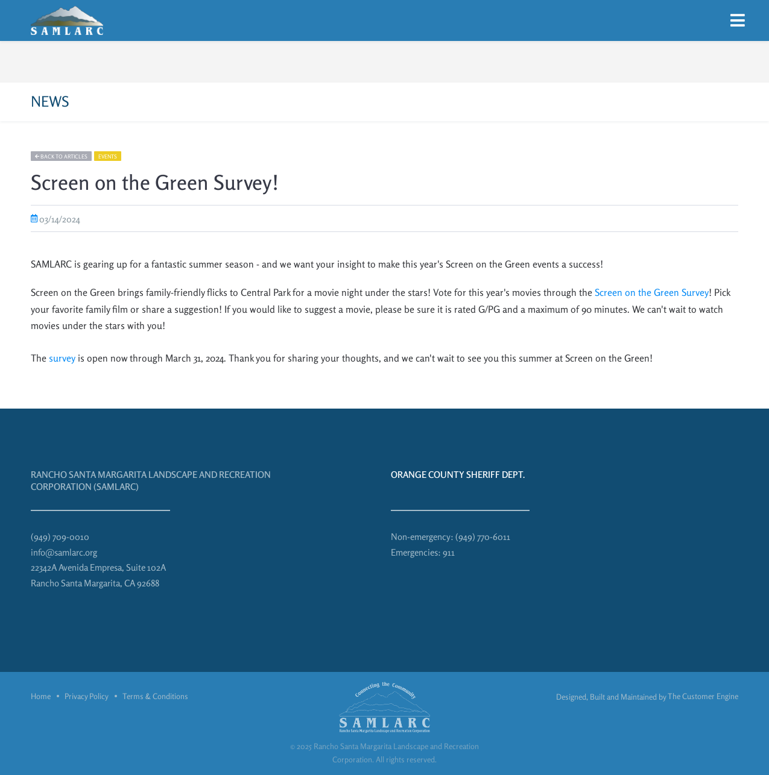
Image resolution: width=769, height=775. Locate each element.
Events (107, 156)
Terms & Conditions (155, 696)
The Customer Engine (703, 696)
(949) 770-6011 (482, 536)
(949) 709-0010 (60, 536)
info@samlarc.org (64, 552)
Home (41, 696)
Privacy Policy (87, 696)
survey (62, 358)
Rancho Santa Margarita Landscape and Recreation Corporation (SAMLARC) (151, 480)
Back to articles (61, 156)
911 (449, 552)
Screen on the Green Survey (652, 292)
